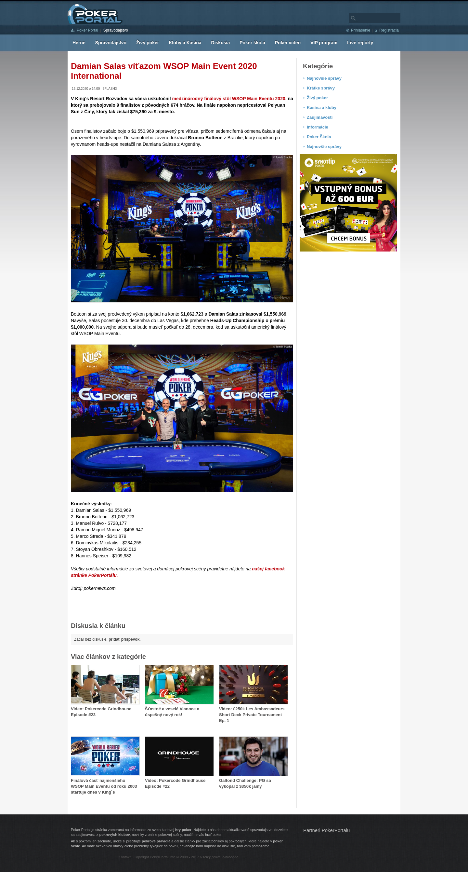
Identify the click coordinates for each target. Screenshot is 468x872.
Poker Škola (319, 136)
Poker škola (252, 42)
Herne (78, 42)
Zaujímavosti (319, 117)
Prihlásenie (360, 30)
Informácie (317, 127)
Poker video (288, 42)
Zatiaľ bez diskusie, (107, 639)
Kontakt (125, 857)
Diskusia (220, 42)
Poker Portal (87, 30)
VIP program (323, 42)
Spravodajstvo (115, 30)
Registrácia (389, 30)
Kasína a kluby (321, 107)
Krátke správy (321, 88)
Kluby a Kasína (185, 42)
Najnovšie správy (324, 78)
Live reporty (360, 42)
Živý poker (147, 42)
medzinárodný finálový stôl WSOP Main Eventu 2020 (228, 98)
